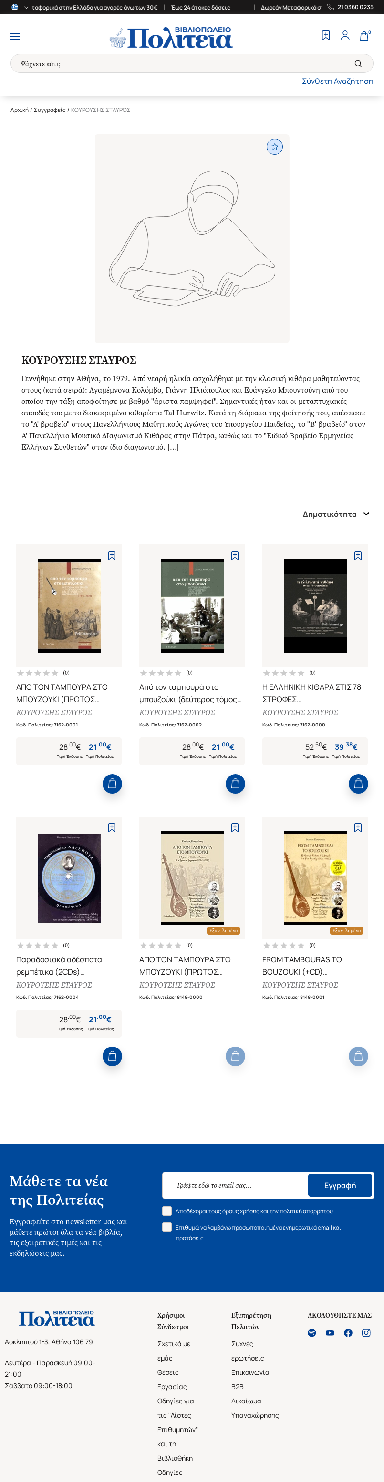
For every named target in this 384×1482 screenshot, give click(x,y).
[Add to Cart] (112, 786)
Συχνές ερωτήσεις (247, 1355)
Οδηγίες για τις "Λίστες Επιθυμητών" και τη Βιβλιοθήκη (177, 1434)
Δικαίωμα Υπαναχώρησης (255, 1412)
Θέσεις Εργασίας (172, 1383)
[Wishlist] (325, 36)
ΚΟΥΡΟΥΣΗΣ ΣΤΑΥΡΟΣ (54, 713)
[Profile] (344, 36)
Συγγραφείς (50, 110)
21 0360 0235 (356, 7)
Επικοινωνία (250, 1376)
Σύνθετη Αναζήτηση (338, 81)
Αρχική (19, 110)
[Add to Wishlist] (111, 555)
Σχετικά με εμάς (173, 1355)
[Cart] (364, 36)
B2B (237, 1390)
